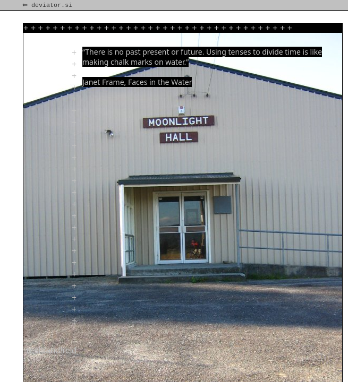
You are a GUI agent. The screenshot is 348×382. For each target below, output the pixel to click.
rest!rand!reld (52, 350)
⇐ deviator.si (48, 5)
